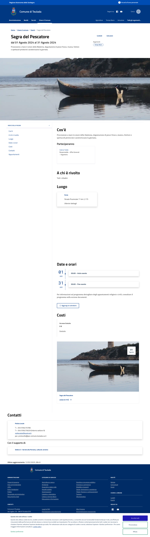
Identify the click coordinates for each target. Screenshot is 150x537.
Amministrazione (15, 20)
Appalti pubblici (47, 489)
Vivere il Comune (44, 20)
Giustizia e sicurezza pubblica (85, 482)
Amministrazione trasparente (86, 511)
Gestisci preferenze (19, 531)
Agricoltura (99, 20)
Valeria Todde (63, 150)
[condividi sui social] (97, 35)
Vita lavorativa (81, 496)
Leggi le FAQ (46, 509)
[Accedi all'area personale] (128, 2)
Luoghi (113, 498)
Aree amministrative (14, 484)
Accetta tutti (135, 518)
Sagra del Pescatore (66, 395)
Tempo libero (110, 20)
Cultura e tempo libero (49, 496)
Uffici (9, 487)
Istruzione (121, 20)
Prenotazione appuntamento (51, 511)
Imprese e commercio (83, 484)
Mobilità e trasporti (82, 487)
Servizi (33, 20)
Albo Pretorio (80, 509)
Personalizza (135, 524)
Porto (66, 195)
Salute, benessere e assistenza (86, 489)
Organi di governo (13, 482)
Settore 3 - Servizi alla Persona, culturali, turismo (31, 449)
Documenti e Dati (13, 496)
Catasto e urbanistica (49, 494)
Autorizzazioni (46, 492)
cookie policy (37, 526)
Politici (10, 492)
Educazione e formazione (50, 499)
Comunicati (114, 484)
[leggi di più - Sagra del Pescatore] (65, 400)
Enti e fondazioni (13, 489)
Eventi (113, 500)
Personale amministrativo (16, 494)
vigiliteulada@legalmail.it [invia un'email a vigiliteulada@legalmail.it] (23, 433)
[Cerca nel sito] (138, 11)
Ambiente (45, 484)
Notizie (113, 482)
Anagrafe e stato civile (49, 487)
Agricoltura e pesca (48, 482)
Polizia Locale (19, 423)
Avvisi (112, 487)
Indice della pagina (29, 125)
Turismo (79, 494)
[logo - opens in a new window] (5, 533)
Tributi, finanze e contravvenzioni (87, 492)
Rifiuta (135, 531)
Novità (26, 20)
